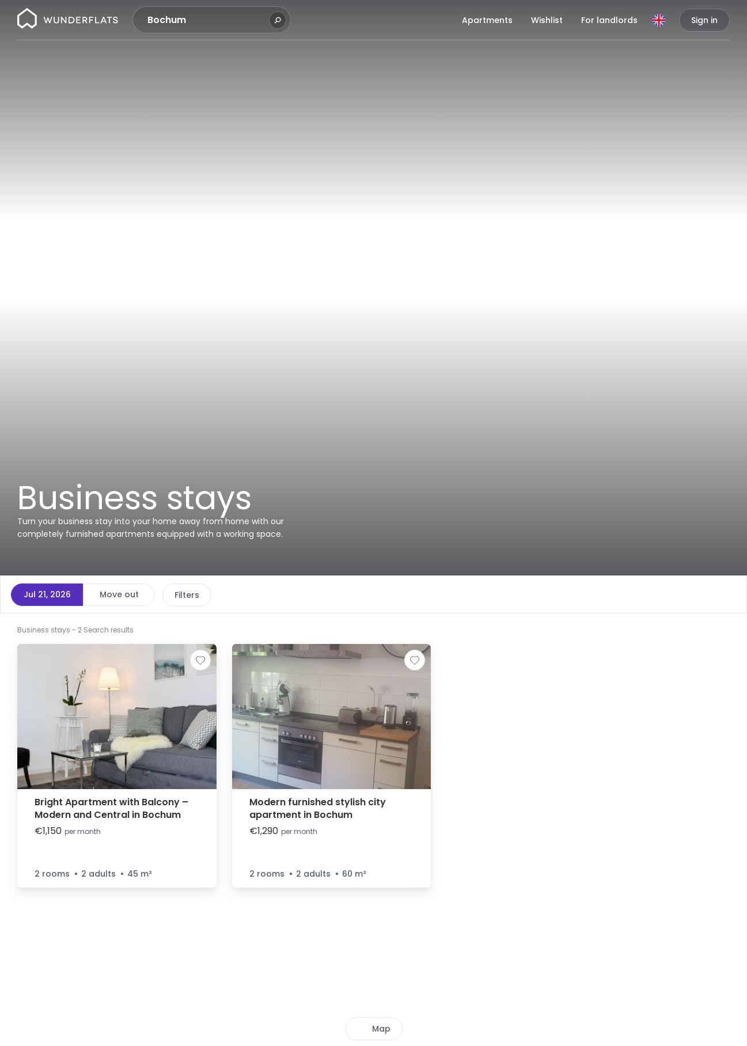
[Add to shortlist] (200, 660)
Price (185, 595)
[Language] (658, 20)
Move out (119, 594)
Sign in (704, 20)
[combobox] (207, 20)
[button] (463, 629)
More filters (378, 595)
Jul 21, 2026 (47, 594)
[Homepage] (67, 20)
